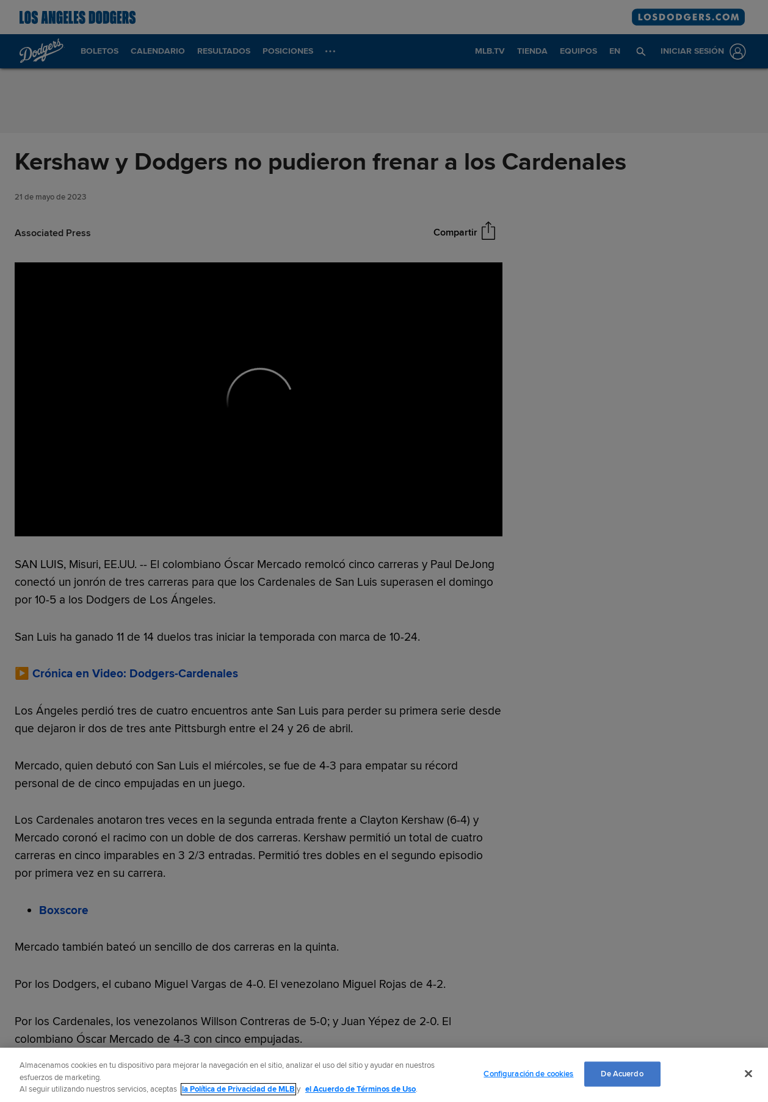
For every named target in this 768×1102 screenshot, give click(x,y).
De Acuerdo (622, 1073)
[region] (384, 1075)
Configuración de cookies (528, 1073)
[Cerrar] (748, 1073)
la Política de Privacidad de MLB (238, 1089)
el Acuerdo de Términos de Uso (360, 1089)
